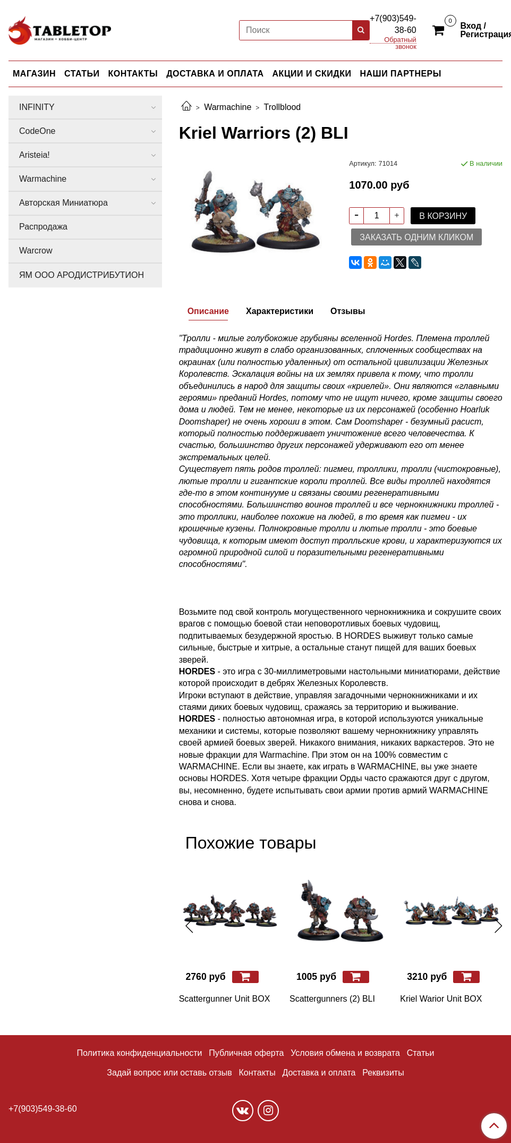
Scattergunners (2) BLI (332, 998)
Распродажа (43, 226)
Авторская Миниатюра (63, 202)
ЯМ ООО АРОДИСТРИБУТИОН (81, 275)
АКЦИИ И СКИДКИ (312, 73)
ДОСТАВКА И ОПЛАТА (214, 73)
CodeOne (37, 131)
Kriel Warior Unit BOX (441, 998)
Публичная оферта (246, 1052)
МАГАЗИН (34, 73)
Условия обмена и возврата (345, 1052)
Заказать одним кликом (416, 237)
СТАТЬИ (81, 73)
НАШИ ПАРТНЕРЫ (400, 73)
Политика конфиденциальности (139, 1052)
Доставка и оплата (318, 1072)
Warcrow (36, 250)
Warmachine (227, 107)
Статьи (421, 1052)
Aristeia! (34, 154)
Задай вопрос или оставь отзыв (169, 1072)
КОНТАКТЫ (133, 73)
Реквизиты (383, 1072)
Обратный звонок (400, 40)
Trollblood (282, 107)
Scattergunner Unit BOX (224, 998)
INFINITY (37, 107)
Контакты (257, 1072)
